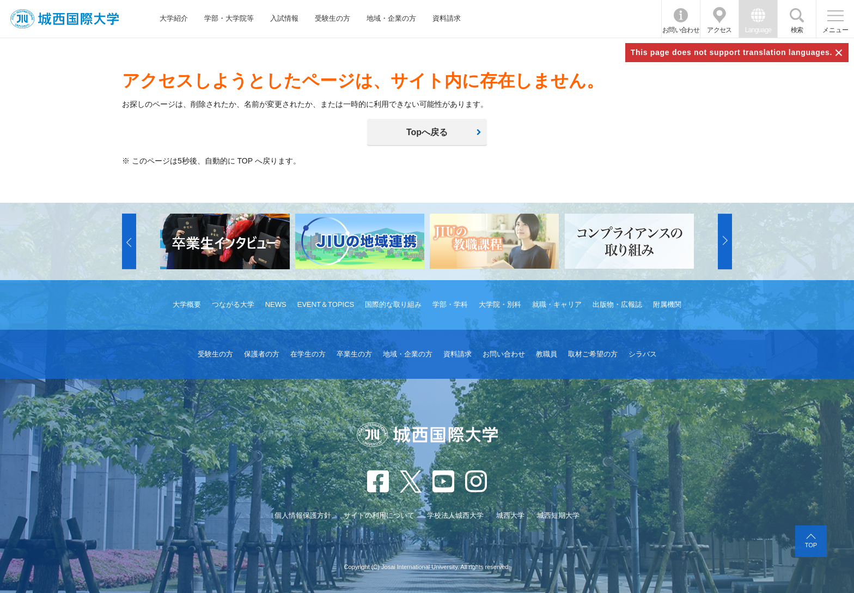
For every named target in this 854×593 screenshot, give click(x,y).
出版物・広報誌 (617, 304)
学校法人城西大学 (455, 515)
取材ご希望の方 (593, 354)
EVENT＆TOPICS (326, 304)
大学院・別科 (500, 304)
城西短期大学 (558, 515)
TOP (811, 545)
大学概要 (187, 304)
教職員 (546, 354)
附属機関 (667, 304)
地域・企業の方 (391, 18)
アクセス (719, 30)
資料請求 (446, 18)
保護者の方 (261, 354)
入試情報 (284, 18)
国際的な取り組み (393, 304)
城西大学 (510, 515)
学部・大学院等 (229, 18)
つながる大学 (233, 304)
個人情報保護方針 (302, 515)
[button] (129, 241)
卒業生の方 (354, 354)
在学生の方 (308, 354)
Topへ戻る (427, 132)
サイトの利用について (379, 515)
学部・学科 (450, 304)
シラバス (643, 354)
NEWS (275, 304)
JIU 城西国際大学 (64, 18)
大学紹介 (174, 18)
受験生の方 (332, 18)
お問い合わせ (680, 30)
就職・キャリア (557, 304)
